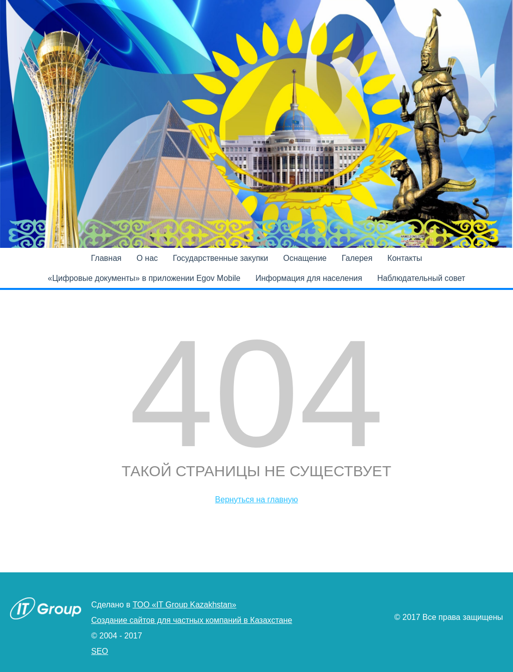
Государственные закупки (220, 258)
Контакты (404, 258)
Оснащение (305, 258)
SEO (99, 651)
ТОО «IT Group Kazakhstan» (184, 604)
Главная (106, 258)
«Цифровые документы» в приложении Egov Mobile (144, 278)
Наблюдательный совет (421, 278)
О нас (147, 258)
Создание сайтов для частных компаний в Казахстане (191, 620)
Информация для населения (308, 278)
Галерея (357, 258)
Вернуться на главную (256, 499)
